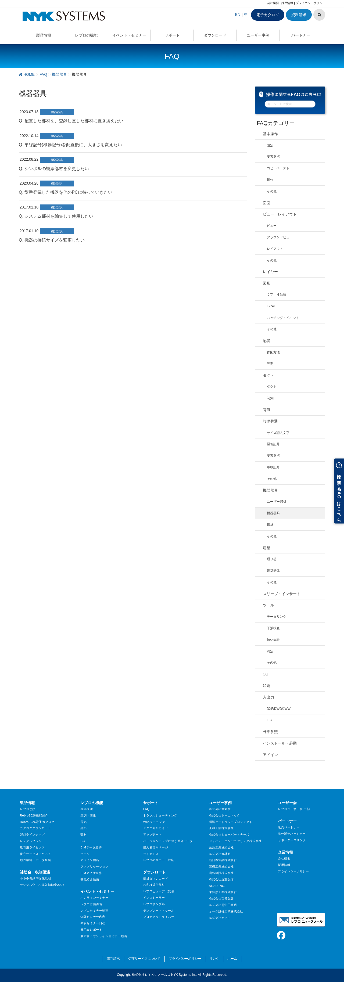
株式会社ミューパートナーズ (229, 834)
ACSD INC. (217, 885)
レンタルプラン (31, 841)
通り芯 (272, 559)
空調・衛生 (88, 815)
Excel (271, 306)
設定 (270, 145)
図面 (266, 203)
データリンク (276, 616)
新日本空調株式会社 (223, 860)
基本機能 (86, 809)
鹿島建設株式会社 (221, 873)
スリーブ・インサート (281, 594)
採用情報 (287, 3)
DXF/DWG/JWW (279, 709)
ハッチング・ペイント (283, 318)
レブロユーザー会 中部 (294, 809)
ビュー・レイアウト (280, 214)
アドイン (270, 755)
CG (265, 674)
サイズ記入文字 (278, 433)
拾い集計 (273, 640)
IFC (269, 720)
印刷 (266, 686)
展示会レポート (91, 929)
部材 (83, 834)
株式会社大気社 (220, 809)
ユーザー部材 (276, 501)
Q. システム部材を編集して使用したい (56, 216)
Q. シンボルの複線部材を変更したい (54, 168)
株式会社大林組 (220, 853)
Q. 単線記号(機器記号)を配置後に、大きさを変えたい (70, 144)
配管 (266, 341)
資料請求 (298, 15)
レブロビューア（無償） (160, 891)
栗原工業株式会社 (221, 847)
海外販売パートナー (292, 833)
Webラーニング (154, 821)
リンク (214, 959)
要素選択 (273, 157)
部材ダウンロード (155, 878)
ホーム (232, 959)
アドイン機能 (89, 860)
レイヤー (270, 271)
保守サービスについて (35, 853)
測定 (270, 651)
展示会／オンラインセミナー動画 (103, 936)
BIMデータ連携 (91, 847)
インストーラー (154, 897)
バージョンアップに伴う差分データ (168, 841)
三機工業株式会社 (221, 866)
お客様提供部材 (154, 884)
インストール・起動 (280, 743)
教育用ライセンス (32, 847)
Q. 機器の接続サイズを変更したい (52, 240)
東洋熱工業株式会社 (223, 892)
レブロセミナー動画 (94, 910)
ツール (268, 605)
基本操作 (270, 134)
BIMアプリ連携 (91, 873)
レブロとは (27, 809)
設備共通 (270, 421)
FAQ (146, 809)
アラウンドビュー (280, 237)
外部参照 (270, 731)
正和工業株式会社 (221, 828)
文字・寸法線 (276, 295)
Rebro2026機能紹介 (34, 815)
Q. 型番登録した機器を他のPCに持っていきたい (65, 192)
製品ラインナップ (32, 834)
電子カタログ (267, 15)
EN (237, 14)
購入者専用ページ (155, 847)
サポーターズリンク (292, 840)
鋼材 (270, 525)
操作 (270, 180)
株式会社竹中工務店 (223, 905)
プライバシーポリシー (310, 3)
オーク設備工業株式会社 (226, 911)
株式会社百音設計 (221, 898)
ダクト (268, 375)
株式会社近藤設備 (221, 879)
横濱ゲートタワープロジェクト (231, 821)
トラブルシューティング (160, 815)
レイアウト (275, 249)
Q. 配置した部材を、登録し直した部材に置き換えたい (71, 120)
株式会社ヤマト (220, 917)
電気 (266, 410)
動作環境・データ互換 (35, 860)
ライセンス (151, 853)
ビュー (272, 226)
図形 (266, 283)
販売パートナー (289, 827)
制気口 (272, 398)
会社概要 (273, 3)
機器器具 (57, 112)
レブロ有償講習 (91, 904)
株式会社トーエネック (224, 815)
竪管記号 (273, 444)
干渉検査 (273, 628)
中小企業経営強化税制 (35, 878)
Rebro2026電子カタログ (37, 821)
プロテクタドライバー (158, 916)
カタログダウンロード (35, 828)
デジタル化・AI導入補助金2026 (42, 884)
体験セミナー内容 (92, 916)
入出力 (268, 697)
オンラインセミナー (94, 897)
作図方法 (273, 352)
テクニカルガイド (155, 828)
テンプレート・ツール (158, 910)
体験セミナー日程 (92, 923)
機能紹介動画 (89, 879)
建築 (266, 548)
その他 (272, 191)
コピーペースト (278, 168)
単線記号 (273, 467)
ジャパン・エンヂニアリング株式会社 (235, 841)
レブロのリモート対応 (158, 860)
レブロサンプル (154, 904)
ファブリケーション (94, 866)
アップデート (152, 834)
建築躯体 (273, 571)
